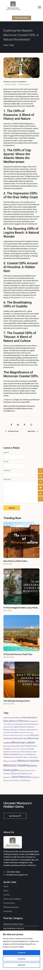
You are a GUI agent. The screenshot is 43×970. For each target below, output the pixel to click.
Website (6, 470)
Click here (8, 400)
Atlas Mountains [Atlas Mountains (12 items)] (29, 717)
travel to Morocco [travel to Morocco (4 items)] (15, 780)
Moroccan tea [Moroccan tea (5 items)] (7, 752)
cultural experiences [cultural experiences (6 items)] (31, 724)
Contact (6, 895)
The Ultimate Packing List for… (17, 701)
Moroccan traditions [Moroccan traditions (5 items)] (19, 752)
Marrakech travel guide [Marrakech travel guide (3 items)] (23, 735)
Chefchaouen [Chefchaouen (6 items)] (19, 724)
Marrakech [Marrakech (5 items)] (16, 732)
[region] (21, 950)
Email (6, 461)
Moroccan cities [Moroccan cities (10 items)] (20, 738)
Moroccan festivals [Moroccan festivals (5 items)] (9, 746)
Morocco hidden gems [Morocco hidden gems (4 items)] (30, 757)
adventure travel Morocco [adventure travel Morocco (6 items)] (12, 718)
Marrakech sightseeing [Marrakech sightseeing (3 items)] (10, 735)
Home (5, 886)
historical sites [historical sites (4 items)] (7, 732)
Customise (21, 959)
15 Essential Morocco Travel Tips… (18, 654)
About (5, 891)
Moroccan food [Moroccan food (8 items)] (22, 746)
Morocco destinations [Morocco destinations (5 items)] (16, 757)
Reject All (21, 965)
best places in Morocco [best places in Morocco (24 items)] (15, 720)
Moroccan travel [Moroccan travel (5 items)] (31, 752)
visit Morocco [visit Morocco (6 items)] (25, 780)
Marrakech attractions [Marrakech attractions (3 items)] (26, 732)
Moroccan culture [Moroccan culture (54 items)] (23, 742)
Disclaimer (7, 911)
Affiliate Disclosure (10, 907)
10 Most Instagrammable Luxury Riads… (21, 607)
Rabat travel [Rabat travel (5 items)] (22, 770)
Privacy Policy (9, 903)
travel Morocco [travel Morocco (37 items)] (21, 776)
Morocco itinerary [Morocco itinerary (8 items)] (10, 761)
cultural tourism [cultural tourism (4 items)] (8, 727)
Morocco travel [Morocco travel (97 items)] (14, 765)
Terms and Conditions (12, 899)
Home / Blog (8, 45)
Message (7, 479)
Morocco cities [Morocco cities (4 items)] (23, 754)
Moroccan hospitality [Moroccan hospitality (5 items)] (27, 749)
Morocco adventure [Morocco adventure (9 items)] (11, 754)
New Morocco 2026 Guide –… (16, 561)
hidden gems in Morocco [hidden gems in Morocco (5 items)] (18, 730)
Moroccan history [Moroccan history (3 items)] (15, 749)
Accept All (21, 953)
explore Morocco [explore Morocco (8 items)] (20, 727)
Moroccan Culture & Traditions (14, 82)
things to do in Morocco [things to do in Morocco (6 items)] (19, 773)
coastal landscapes (27, 297)
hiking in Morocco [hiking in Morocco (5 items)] (32, 730)
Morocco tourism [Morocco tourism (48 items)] (28, 760)
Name (6, 452)
